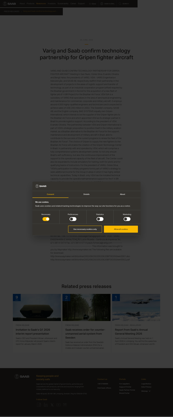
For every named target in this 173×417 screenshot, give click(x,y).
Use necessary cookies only (85, 229)
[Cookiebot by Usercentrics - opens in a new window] (127, 186)
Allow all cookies (121, 229)
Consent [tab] (50, 194)
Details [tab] (86, 194)
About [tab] (122, 194)
